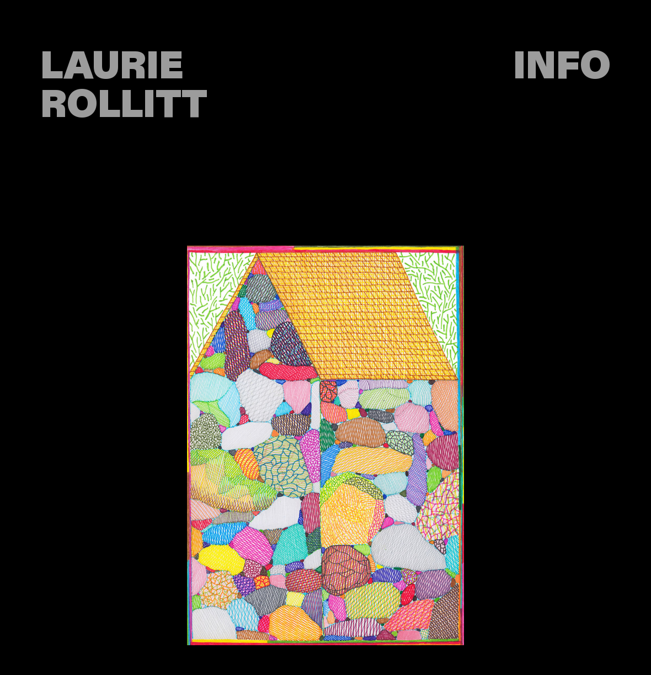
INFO (562, 66)
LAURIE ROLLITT (123, 86)
